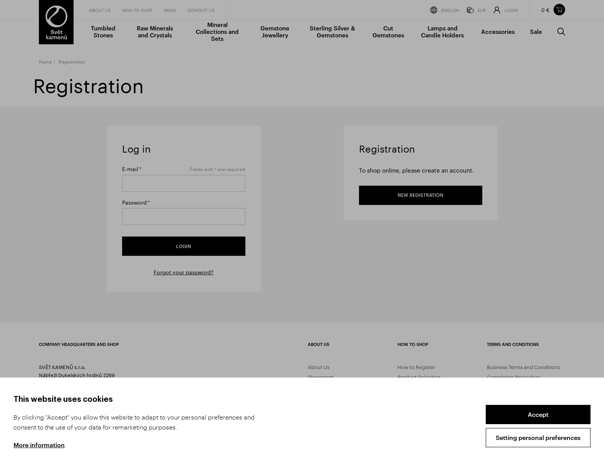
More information (39, 444)
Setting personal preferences (538, 437)
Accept (538, 414)
